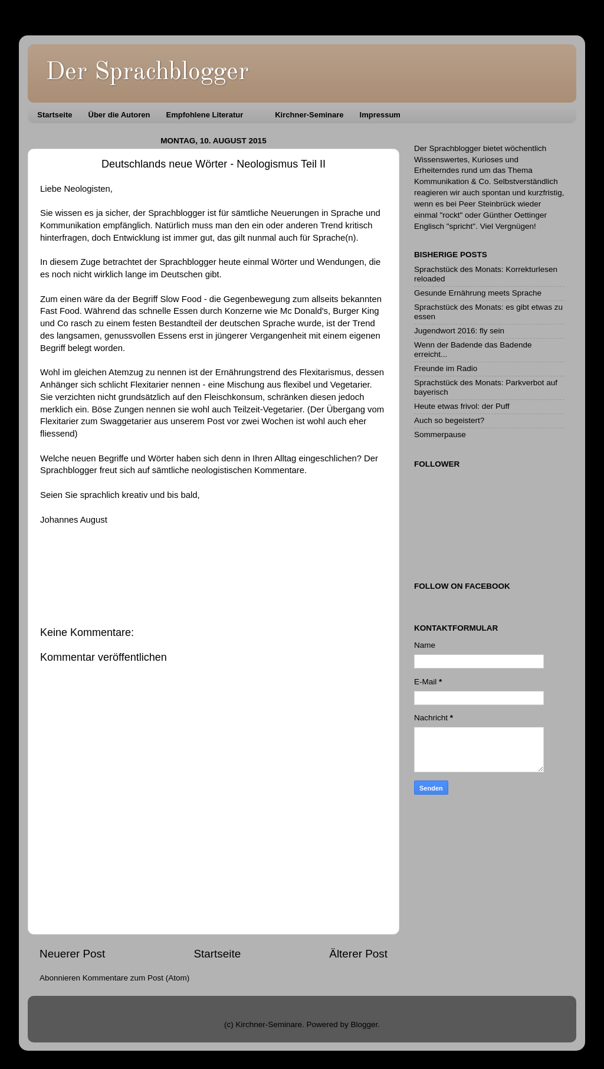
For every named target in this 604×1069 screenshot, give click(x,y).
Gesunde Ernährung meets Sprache (477, 292)
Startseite (54, 114)
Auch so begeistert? (449, 420)
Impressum (380, 114)
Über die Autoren (119, 114)
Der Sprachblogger (147, 72)
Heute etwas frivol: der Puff (462, 406)
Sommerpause (440, 434)
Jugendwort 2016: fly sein (459, 330)
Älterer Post (358, 953)
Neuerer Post (72, 953)
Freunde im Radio (445, 368)
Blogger (364, 1024)
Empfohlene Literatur (204, 114)
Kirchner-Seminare (309, 114)
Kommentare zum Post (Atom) (136, 977)
